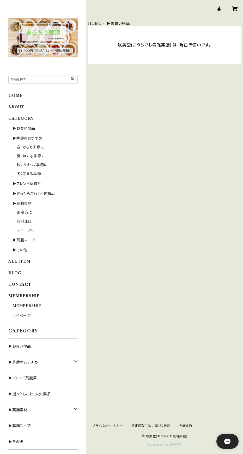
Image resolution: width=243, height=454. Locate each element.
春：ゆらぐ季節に (30, 147)
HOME (94, 23)
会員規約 (185, 426)
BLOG (14, 273)
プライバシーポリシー (107, 426)
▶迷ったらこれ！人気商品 (34, 193)
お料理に (24, 221)
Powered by (164, 444)
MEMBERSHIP (27, 305)
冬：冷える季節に (31, 173)
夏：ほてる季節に (31, 156)
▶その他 (20, 250)
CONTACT (19, 284)
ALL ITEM (19, 261)
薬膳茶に (24, 212)
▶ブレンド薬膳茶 (27, 183)
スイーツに (26, 230)
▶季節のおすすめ (27, 138)
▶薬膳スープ (24, 240)
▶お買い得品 (24, 128)
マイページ (22, 315)
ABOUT (16, 107)
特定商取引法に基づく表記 (151, 426)
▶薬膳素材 (22, 203)
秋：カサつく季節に (32, 165)
